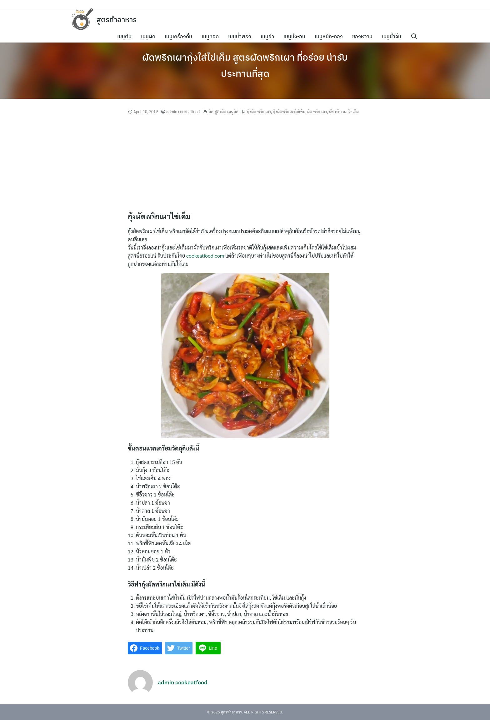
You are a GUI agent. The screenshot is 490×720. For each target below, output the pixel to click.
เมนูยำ (268, 36)
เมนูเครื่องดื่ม (179, 36)
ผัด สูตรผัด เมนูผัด (223, 111)
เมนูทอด (211, 36)
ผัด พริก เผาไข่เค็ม (344, 111)
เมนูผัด (149, 36)
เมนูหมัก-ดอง (330, 36)
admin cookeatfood (183, 111)
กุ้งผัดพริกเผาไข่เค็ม (289, 111)
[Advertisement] (245, 163)
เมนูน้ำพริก (240, 36)
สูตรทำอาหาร (118, 19)
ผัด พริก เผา (317, 111)
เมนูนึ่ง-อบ (296, 36)
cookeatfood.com (205, 255)
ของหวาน (363, 36)
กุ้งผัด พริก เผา (259, 111)
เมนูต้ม (125, 36)
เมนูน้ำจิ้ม (392, 36)
